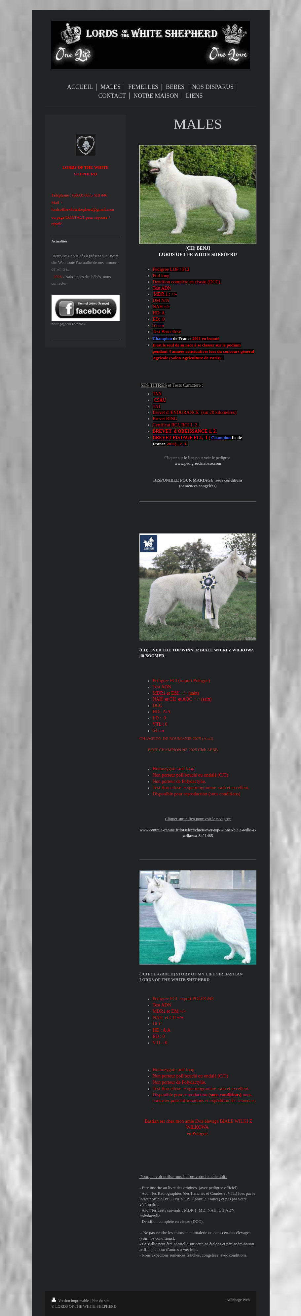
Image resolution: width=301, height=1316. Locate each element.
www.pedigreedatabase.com (197, 463)
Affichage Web (237, 1300)
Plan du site (101, 1301)
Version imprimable (71, 1301)
